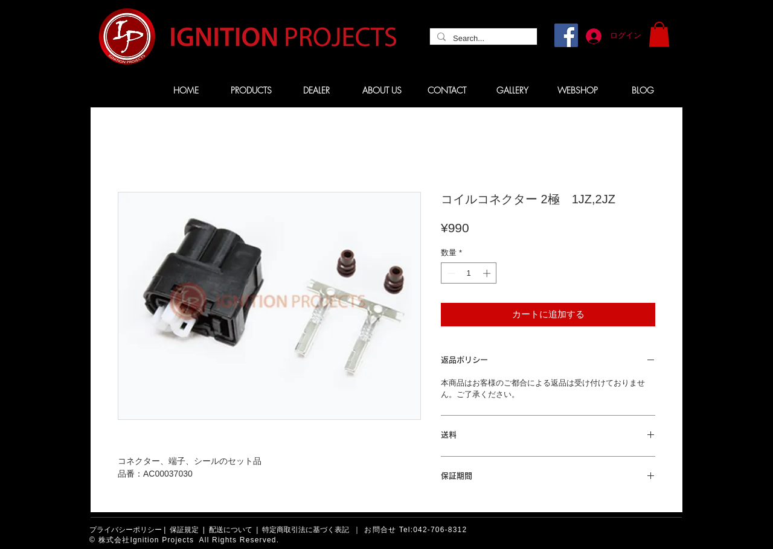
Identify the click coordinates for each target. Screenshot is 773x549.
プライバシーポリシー (125, 529)
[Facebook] (566, 35)
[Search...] (482, 38)
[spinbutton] (469, 273)
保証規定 (184, 529)
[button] (659, 34)
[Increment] (488, 273)
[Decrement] (450, 273)
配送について (230, 529)
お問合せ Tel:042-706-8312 (415, 529)
